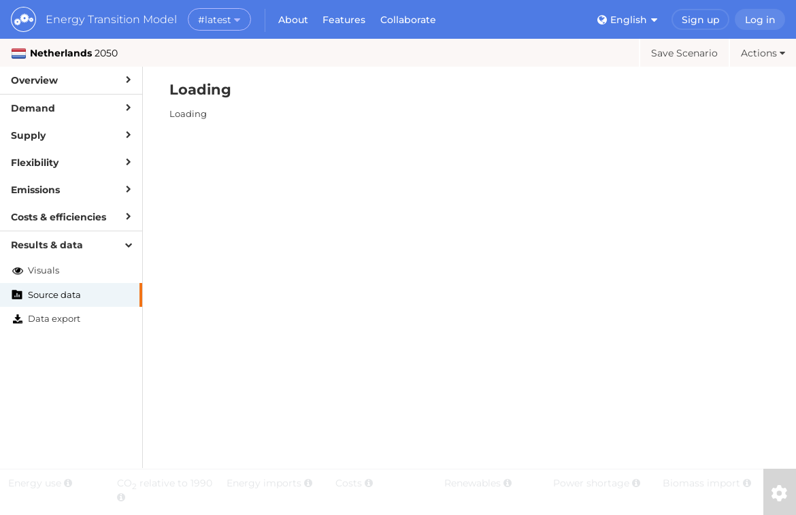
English (627, 20)
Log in (760, 20)
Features (343, 20)
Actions (763, 53)
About (293, 20)
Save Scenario (684, 53)
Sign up (701, 20)
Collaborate (408, 20)
